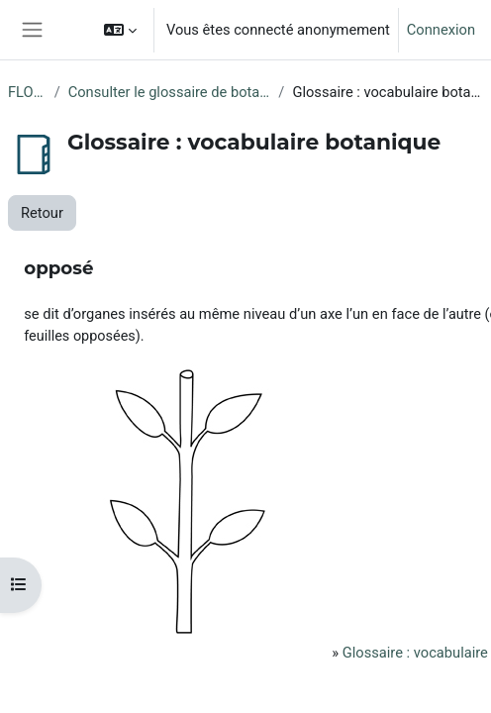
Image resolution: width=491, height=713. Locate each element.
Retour (42, 213)
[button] (120, 29)
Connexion (441, 30)
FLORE (27, 92)
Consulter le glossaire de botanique (169, 92)
